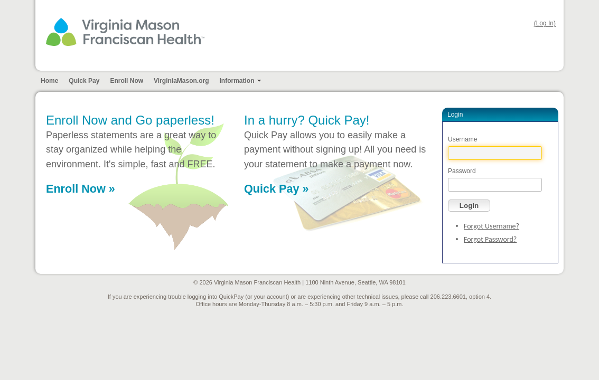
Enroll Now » (80, 188)
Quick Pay (84, 80)
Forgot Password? (490, 239)
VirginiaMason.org (181, 80)
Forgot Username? (491, 226)
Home (49, 80)
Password (462, 171)
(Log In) (545, 23)
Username (462, 139)
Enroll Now (126, 80)
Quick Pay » (276, 188)
